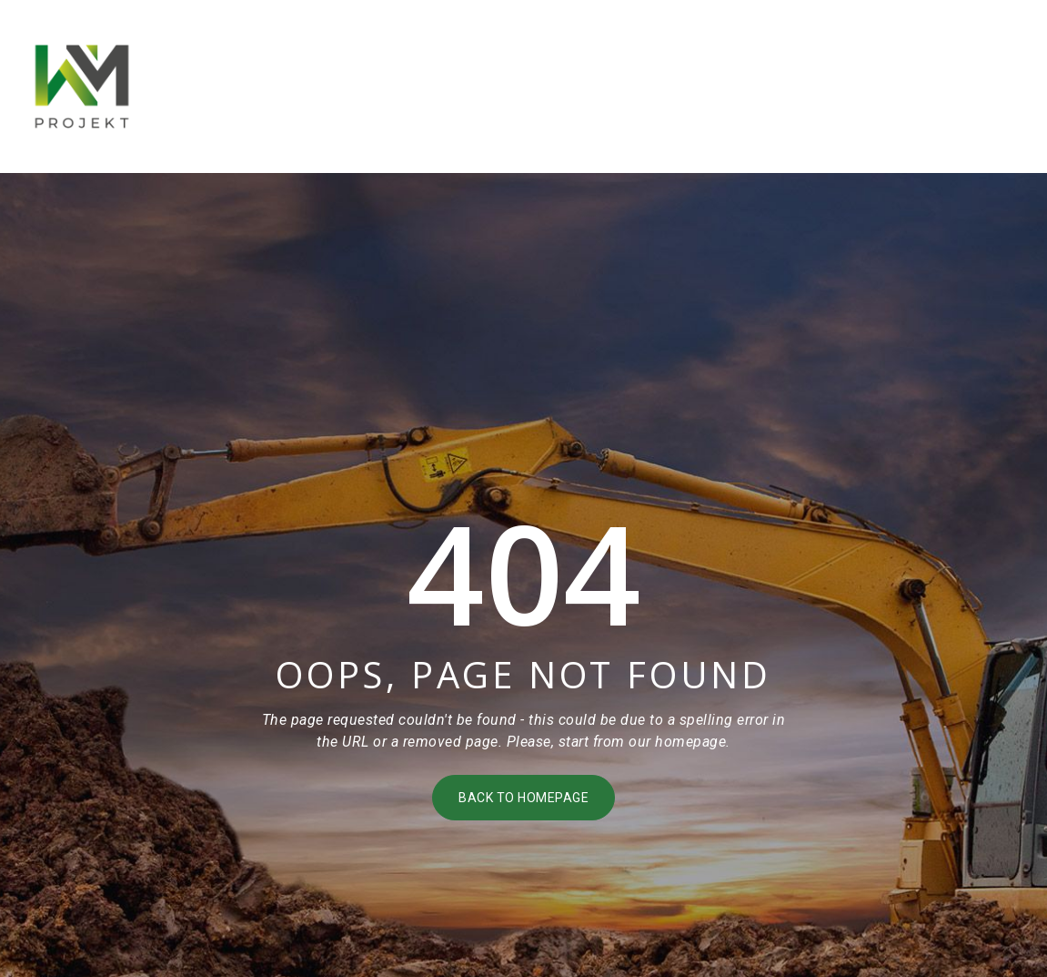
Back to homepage (523, 797)
